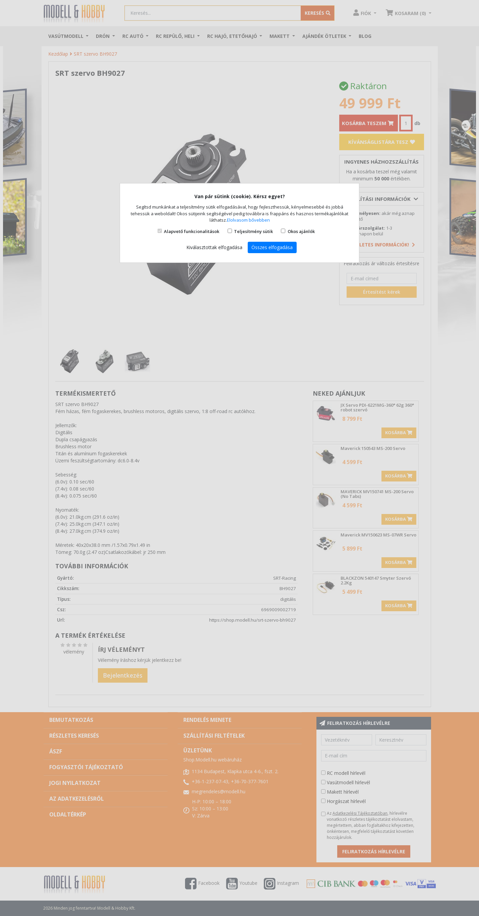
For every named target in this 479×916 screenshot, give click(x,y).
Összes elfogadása (272, 247)
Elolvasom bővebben (248, 220)
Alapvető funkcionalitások (191, 231)
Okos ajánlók (301, 231)
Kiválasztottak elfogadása (214, 247)
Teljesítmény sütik (253, 231)
